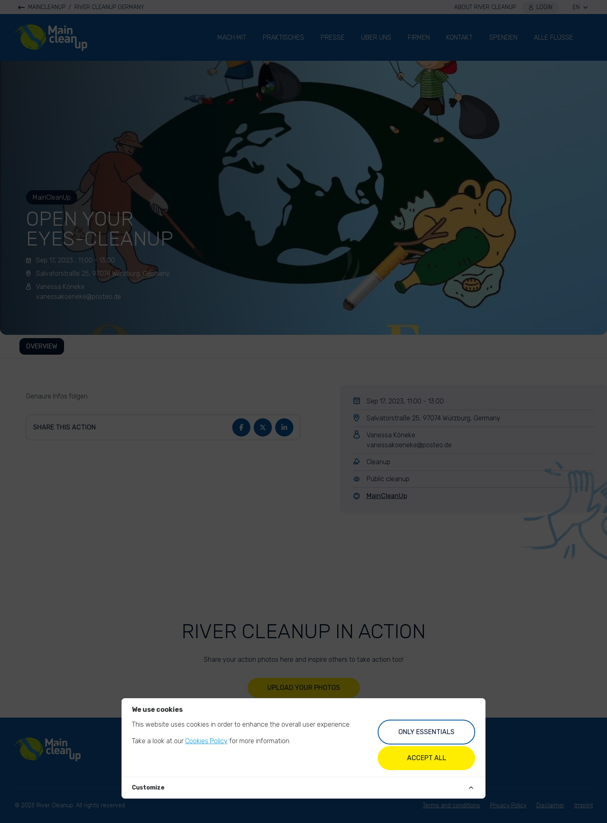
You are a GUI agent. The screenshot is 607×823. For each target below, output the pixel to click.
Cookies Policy (206, 741)
